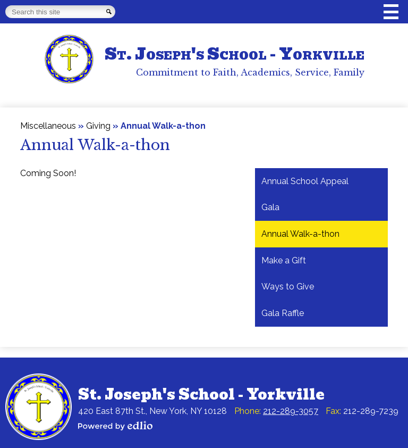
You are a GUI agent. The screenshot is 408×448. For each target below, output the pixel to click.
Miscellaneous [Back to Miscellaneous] (48, 126)
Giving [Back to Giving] (98, 126)
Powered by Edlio (115, 425)
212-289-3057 (290, 411)
